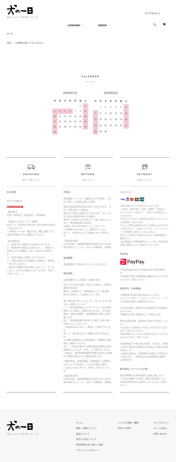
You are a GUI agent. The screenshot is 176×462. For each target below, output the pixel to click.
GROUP (102, 25)
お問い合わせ (160, 433)
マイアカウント (153, 13)
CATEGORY (74, 25)
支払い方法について (86, 439)
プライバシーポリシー (87, 450)
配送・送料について (86, 428)
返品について (83, 433)
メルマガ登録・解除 (128, 422)
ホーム (10, 33)
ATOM (128, 428)
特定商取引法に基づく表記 (90, 444)
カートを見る (160, 428)
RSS (120, 428)
